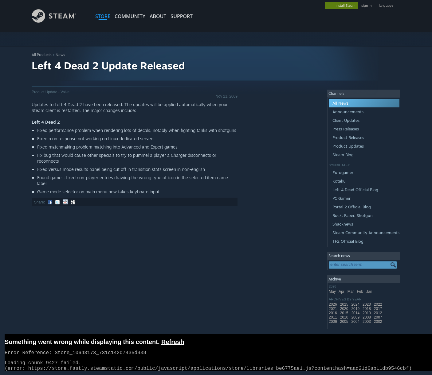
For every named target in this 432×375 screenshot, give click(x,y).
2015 (344, 313)
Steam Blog (343, 154)
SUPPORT (182, 16)
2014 (355, 313)
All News (340, 103)
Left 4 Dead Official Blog (355, 189)
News (60, 54)
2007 (378, 317)
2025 (344, 304)
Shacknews (342, 224)
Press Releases (345, 128)
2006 (333, 321)
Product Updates (348, 146)
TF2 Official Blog (347, 241)
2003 (367, 321)
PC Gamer (341, 198)
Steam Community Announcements (365, 232)
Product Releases (348, 137)
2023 (367, 304)
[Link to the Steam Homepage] (59, 21)
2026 (333, 304)
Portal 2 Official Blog (351, 206)
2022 (378, 304)
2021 (333, 309)
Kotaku (339, 181)
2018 (367, 309)
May (333, 291)
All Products (42, 54)
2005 (344, 321)
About (158, 16)
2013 (367, 313)
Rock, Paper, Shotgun (352, 215)
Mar (351, 291)
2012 (378, 313)
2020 (344, 309)
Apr (342, 291)
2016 (333, 313)
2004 (355, 321)
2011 (333, 317)
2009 (355, 317)
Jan (369, 291)
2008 (367, 317)
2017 (378, 309)
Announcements (347, 111)
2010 (344, 317)
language (386, 5)
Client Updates (345, 120)
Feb (360, 291)
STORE (102, 16)
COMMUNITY (130, 16)
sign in (366, 5)
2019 (355, 309)
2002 (378, 321)
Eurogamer (342, 172)
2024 (355, 304)
